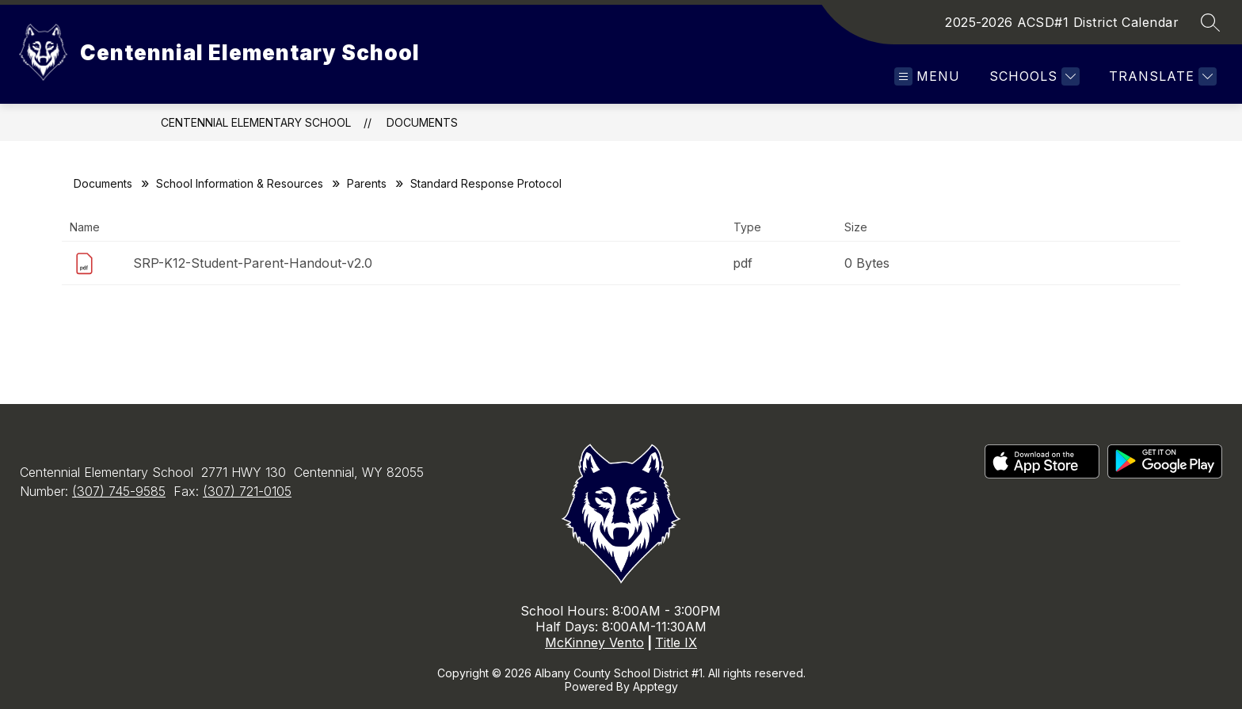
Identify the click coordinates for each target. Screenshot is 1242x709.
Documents (422, 122)
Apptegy (655, 686)
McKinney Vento (594, 642)
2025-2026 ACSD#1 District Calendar (1062, 22)
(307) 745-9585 (119, 491)
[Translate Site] (1161, 76)
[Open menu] (927, 76)
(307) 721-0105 (247, 491)
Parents (367, 183)
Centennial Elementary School (256, 122)
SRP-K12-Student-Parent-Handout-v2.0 (252, 263)
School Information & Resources (239, 183)
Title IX (676, 642)
